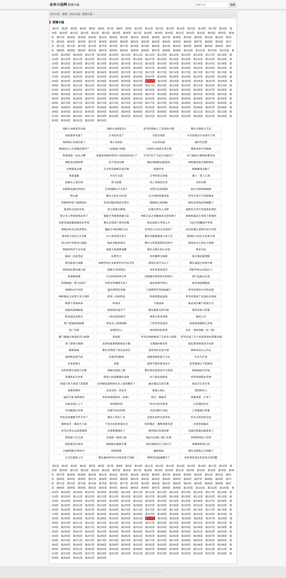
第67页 (198, 41)
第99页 (177, 50)
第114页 (174, 54)
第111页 (138, 54)
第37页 (61, 37)
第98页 (166, 50)
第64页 (166, 41)
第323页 (162, 116)
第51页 (209, 37)
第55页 (71, 41)
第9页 (128, 28)
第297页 (210, 107)
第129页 (174, 59)
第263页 (162, 98)
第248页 (162, 94)
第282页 (210, 102)
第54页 (61, 41)
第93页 (113, 50)
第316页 (77, 116)
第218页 (162, 85)
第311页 (198, 111)
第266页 (198, 98)
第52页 (219, 37)
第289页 (114, 107)
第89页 (71, 50)
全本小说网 (58, 4)
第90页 (82, 50)
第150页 (65, 67)
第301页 (77, 111)
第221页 (198, 85)
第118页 (222, 54)
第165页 (65, 72)
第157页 (150, 67)
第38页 (71, 37)
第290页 (126, 107)
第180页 (65, 76)
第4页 (83, 28)
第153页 (102, 67)
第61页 (135, 41)
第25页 (116, 32)
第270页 (65, 102)
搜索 (232, 4)
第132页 (210, 59)
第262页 (150, 98)
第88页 (61, 50)
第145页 (186, 63)
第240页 (65, 94)
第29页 (159, 32)
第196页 (77, 81)
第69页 (219, 41)
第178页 (222, 72)
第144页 (174, 63)
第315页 (65, 116)
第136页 (77, 63)
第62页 (145, 41)
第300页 (65, 111)
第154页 (114, 67)
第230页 (126, 89)
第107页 (89, 54)
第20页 (63, 32)
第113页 (162, 54)
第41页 (103, 37)
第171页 (138, 72)
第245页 (126, 94)
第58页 (103, 41)
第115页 (186, 54)
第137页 (89, 63)
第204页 (174, 81)
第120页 (65, 59)
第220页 (186, 85)
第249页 (174, 94)
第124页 (114, 59)
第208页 (222, 81)
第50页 (198, 37)
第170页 (126, 72)
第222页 (210, 85)
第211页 (77, 85)
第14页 (181, 28)
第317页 (89, 116)
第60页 (124, 41)
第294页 (174, 107)
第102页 (212, 50)
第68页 (209, 41)
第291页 (138, 107)
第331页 (77, 120)
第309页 (174, 111)
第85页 (209, 46)
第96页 (145, 50)
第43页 (124, 37)
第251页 (198, 94)
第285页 (65, 107)
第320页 (126, 116)
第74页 (92, 46)
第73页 (82, 46)
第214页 (114, 85)
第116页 (198, 54)
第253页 (222, 94)
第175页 (186, 72)
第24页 (106, 32)
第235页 (186, 89)
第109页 (114, 54)
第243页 (102, 94)
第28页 (148, 32)
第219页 (174, 85)
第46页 (156, 37)
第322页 (150, 116)
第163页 (222, 67)
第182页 (89, 76)
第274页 (114, 102)
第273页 (102, 102)
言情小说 (87, 14)
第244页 (114, 94)
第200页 (126, 81)
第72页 (71, 46)
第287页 (89, 107)
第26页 (127, 32)
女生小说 (75, 14)
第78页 (135, 46)
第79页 (145, 46)
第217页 (150, 85)
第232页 (150, 89)
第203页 (162, 81)
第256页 (77, 98)
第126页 (138, 59)
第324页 (174, 116)
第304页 (114, 111)
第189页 (174, 76)
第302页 (89, 111)
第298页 (222, 107)
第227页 (89, 89)
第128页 (162, 59)
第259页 (114, 98)
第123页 (102, 59)
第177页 (210, 72)
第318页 (102, 116)
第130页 (186, 59)
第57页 (92, 41)
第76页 (113, 46)
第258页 (102, 98)
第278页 (162, 102)
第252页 (210, 94)
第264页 (174, 98)
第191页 (198, 76)
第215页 (126, 85)
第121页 (77, 59)
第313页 (222, 111)
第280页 (186, 102)
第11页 (149, 28)
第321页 (138, 116)
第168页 (102, 72)
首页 (64, 14)
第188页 (162, 76)
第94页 (124, 50)
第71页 (61, 46)
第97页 (156, 50)
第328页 (222, 116)
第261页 (138, 98)
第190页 (186, 76)
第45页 (145, 37)
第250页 (186, 94)
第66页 (187, 41)
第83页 (187, 46)
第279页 (174, 102)
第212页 (89, 85)
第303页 (102, 111)
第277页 (150, 102)
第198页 (102, 81)
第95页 (135, 50)
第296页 (198, 107)
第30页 (169, 32)
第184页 (114, 76)
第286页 (77, 107)
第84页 (198, 46)
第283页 (222, 102)
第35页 (222, 32)
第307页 (150, 111)
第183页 (102, 76)
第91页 (92, 50)
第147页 (210, 63)
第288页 (102, 107)
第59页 (113, 41)
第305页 (126, 111)
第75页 (103, 46)
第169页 (114, 72)
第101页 (200, 50)
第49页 (187, 37)
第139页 (114, 63)
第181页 (77, 76)
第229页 (114, 89)
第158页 (162, 67)
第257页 (89, 98)
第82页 (177, 46)
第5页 (92, 28)
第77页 (124, 46)
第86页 (219, 46)
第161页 (198, 67)
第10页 (138, 28)
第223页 (222, 85)
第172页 (150, 72)
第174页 (174, 72)
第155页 (126, 67)
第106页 (77, 54)
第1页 (55, 28)
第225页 (65, 89)
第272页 (89, 102)
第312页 (210, 111)
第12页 (160, 28)
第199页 (114, 81)
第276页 (138, 102)
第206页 (198, 81)
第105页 (65, 54)
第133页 (222, 59)
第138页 (102, 63)
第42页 (113, 37)
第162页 (210, 67)
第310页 (186, 111)
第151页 (77, 67)
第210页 (65, 85)
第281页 (198, 102)
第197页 (89, 81)
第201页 (138, 81)
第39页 (82, 37)
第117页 (210, 54)
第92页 (103, 50)
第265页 (186, 98)
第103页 (224, 50)
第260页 (126, 98)
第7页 (110, 28)
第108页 (102, 54)
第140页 (126, 63)
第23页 (95, 32)
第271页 (77, 102)
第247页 (150, 94)
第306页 (138, 111)
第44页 (135, 37)
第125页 (126, 59)
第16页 (202, 28)
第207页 (210, 81)
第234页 (174, 89)
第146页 (198, 63)
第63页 (156, 41)
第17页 (212, 28)
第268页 (222, 98)
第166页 (77, 72)
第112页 (150, 54)
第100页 (188, 50)
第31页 (180, 32)
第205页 (186, 81)
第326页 (198, 116)
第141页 (138, 63)
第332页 (89, 120)
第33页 (201, 32)
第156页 (138, 67)
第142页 (150, 63)
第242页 (89, 94)
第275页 (126, 102)
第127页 (150, 59)
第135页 (65, 63)
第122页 (89, 59)
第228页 (102, 89)
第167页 (89, 72)
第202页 (150, 81)
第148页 (222, 63)
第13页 (170, 28)
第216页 (138, 85)
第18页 (223, 28)
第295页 (186, 107)
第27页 (138, 32)
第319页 (114, 116)
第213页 (102, 85)
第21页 (74, 32)
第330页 (65, 120)
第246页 (138, 94)
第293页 (162, 107)
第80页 (156, 46)
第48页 (177, 37)
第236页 (198, 89)
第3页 (74, 28)
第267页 (210, 98)
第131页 (198, 59)
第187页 (150, 76)
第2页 (64, 28)
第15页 (191, 28)
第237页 (210, 89)
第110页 (126, 54)
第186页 (138, 76)
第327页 (210, 116)
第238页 (222, 89)
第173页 (162, 72)
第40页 (92, 37)
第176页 (198, 72)
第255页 (65, 98)
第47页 (166, 37)
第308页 (162, 111)
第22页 (85, 32)
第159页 (174, 67)
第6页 (101, 28)
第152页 (89, 67)
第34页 (212, 32)
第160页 (186, 67)
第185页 (126, 76)
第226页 (77, 89)
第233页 (162, 89)
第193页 (222, 76)
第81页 (166, 46)
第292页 (150, 107)
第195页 (65, 81)
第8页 (119, 28)
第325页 (186, 116)
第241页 (77, 94)
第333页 (102, 120)
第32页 (190, 32)
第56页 (82, 41)
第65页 (177, 41)
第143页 (162, 63)
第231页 (138, 89)
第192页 (210, 76)
